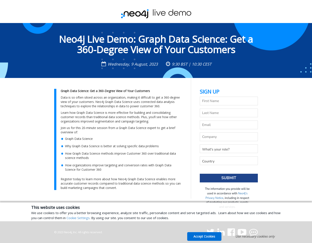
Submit (228, 177)
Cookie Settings (78, 218)
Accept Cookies (204, 236)
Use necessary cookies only (255, 236)
